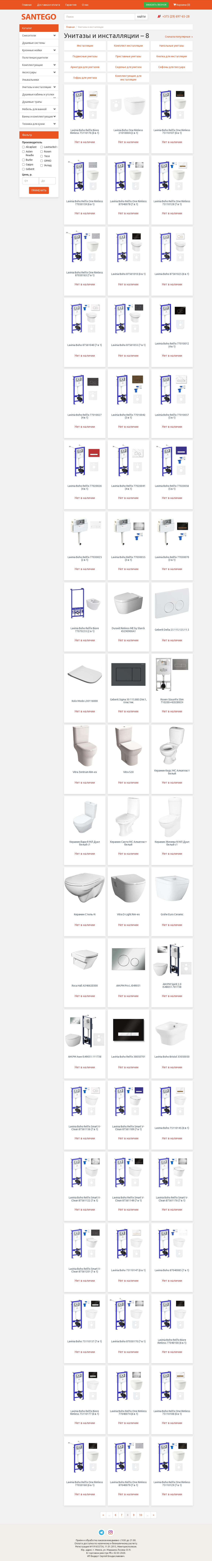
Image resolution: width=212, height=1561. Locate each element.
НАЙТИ (141, 16)
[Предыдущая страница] (103, 1514)
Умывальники (30, 79)
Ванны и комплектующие (39, 116)
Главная (27, 4)
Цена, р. (27, 174)
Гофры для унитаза (85, 77)
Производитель (32, 142)
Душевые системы (33, 42)
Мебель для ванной (39, 109)
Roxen (45, 151)
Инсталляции (85, 45)
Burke (27, 159)
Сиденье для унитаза (128, 67)
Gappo (27, 164)
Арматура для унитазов (84, 67)
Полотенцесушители (35, 57)
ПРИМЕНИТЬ (38, 190)
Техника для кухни (39, 124)
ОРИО (45, 160)
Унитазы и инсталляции (39, 87)
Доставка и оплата (48, 4)
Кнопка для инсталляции (171, 56)
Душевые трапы (32, 101)
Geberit (28, 169)
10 (140, 1514)
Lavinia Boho (49, 146)
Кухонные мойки (39, 50)
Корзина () (181, 4)
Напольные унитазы (171, 45)
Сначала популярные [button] (179, 36)
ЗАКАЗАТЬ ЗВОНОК (156, 4)
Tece (45, 156)
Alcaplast (29, 146)
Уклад (46, 165)
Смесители (39, 35)
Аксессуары (39, 72)
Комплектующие (39, 65)
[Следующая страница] (154, 1514)
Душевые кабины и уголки (39, 95)
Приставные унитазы (128, 56)
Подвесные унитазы (85, 56)
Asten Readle (28, 153)
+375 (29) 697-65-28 (175, 16)
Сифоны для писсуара (171, 67)
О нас (85, 4)
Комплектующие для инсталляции (128, 77)
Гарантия (71, 4)
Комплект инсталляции (128, 45)
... (109, 1514)
